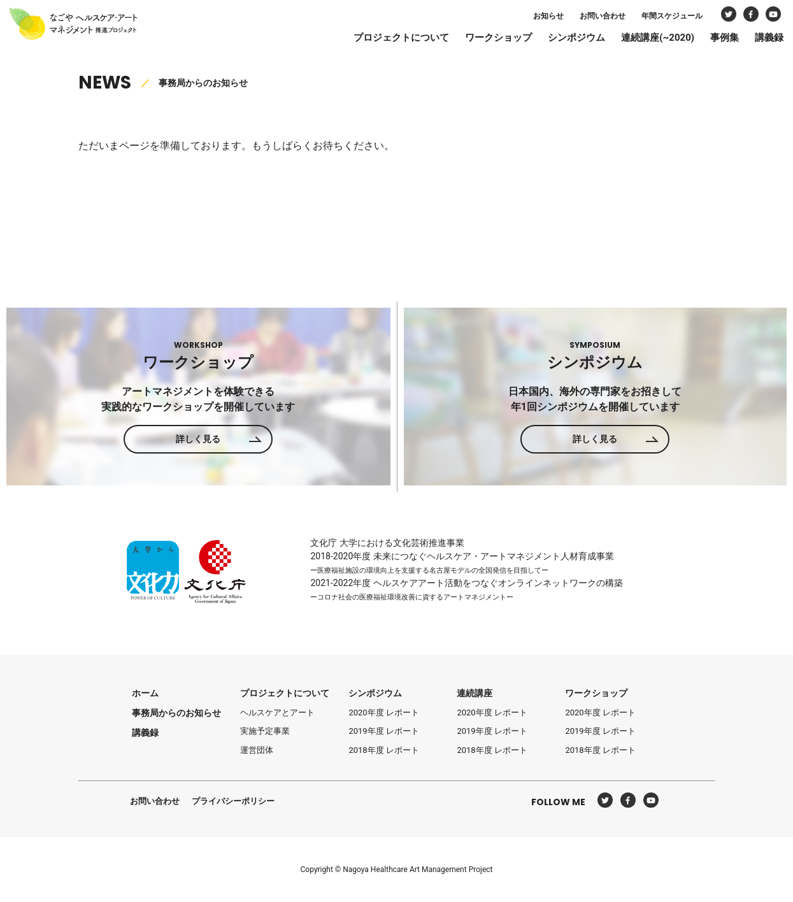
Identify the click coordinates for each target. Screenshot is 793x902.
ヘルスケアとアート (277, 712)
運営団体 (256, 750)
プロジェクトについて (385, 39)
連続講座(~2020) (641, 39)
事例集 (708, 39)
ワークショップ (482, 39)
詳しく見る (198, 439)
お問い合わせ (587, 17)
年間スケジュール (656, 17)
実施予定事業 (265, 731)
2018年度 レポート (383, 750)
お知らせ (532, 17)
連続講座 (474, 693)
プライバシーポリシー (233, 801)
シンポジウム (560, 39)
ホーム (145, 693)
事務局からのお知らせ (176, 713)
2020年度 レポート (383, 712)
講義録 (753, 39)
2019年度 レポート (383, 731)
